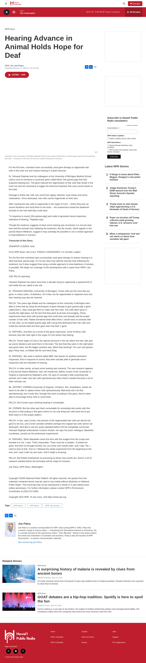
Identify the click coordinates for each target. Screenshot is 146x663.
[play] (7, 12)
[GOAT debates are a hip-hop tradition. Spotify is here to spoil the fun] (18, 602)
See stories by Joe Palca (30, 542)
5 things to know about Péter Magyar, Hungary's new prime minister (125, 177)
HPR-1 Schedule (57, 637)
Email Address (113, 128)
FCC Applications (118, 642)
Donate (136, 3)
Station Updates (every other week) (122, 138)
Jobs (114, 632)
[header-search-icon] (124, 4)
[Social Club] (123, 91)
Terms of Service (88, 637)
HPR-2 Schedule (57, 642)
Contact (84, 632)
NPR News (10, 29)
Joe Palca (19, 66)
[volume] (14, 12)
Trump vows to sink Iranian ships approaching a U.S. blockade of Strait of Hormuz (124, 207)
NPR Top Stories (52, 506)
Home (53, 632)
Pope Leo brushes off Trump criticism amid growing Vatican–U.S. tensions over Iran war (124, 221)
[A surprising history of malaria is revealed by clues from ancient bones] (18, 574)
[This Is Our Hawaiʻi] (123, 266)
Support (115, 637)
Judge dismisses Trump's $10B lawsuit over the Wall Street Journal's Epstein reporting (123, 192)
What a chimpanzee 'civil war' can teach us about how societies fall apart (125, 236)
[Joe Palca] (10, 529)
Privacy (84, 642)
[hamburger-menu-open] (6, 3)
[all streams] (133, 12)
